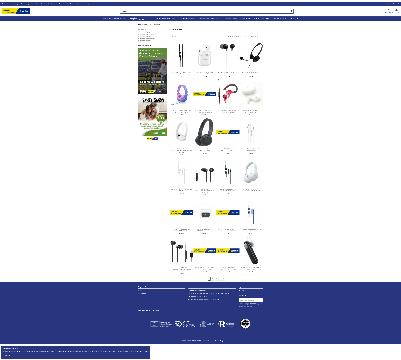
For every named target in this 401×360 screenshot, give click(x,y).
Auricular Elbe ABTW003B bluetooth (204, 71)
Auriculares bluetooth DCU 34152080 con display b (205, 228)
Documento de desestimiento (44, 2)
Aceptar (7, 355)
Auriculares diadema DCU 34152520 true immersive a (251, 188)
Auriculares (142, 27)
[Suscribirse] (260, 298)
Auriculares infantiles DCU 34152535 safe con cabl (181, 109)
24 (260, 34)
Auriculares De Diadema (147, 31)
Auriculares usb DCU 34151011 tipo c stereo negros (228, 188)
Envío (9, 2)
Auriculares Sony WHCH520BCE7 (204, 147)
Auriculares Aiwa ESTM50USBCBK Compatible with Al (182, 267)
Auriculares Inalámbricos (148, 33)
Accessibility (85, 2)
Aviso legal (16, 2)
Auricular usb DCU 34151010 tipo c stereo (181, 188)
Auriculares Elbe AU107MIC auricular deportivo (228, 109)
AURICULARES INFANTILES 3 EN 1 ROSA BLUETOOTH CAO (228, 147)
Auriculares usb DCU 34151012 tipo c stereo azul (251, 228)
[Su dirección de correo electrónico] (248, 298)
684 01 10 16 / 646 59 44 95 (199, 294)
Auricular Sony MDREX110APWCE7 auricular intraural (205, 188)
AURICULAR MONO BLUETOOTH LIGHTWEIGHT (251, 266)
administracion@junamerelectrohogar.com (205, 297)
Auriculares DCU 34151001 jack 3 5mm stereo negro (181, 71)
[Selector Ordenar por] (253, 34)
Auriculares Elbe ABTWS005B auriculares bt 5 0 (251, 109)
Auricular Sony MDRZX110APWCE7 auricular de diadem (182, 148)
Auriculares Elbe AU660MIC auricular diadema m (251, 71)
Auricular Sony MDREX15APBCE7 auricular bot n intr (228, 71)
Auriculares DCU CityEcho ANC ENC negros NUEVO (205, 266)
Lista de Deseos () (393, 2)
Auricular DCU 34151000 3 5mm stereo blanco (251, 147)
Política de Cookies (73, 2)
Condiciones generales (27, 2)
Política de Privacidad (61, 2)
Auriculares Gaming (146, 39)
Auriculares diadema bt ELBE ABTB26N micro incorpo (228, 266)
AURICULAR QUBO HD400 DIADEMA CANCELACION (182, 228)
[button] (114, 16)
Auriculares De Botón (146, 35)
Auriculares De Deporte (147, 37)
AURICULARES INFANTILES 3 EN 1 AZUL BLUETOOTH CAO (228, 228)
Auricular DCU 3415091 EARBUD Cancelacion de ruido (205, 109)
